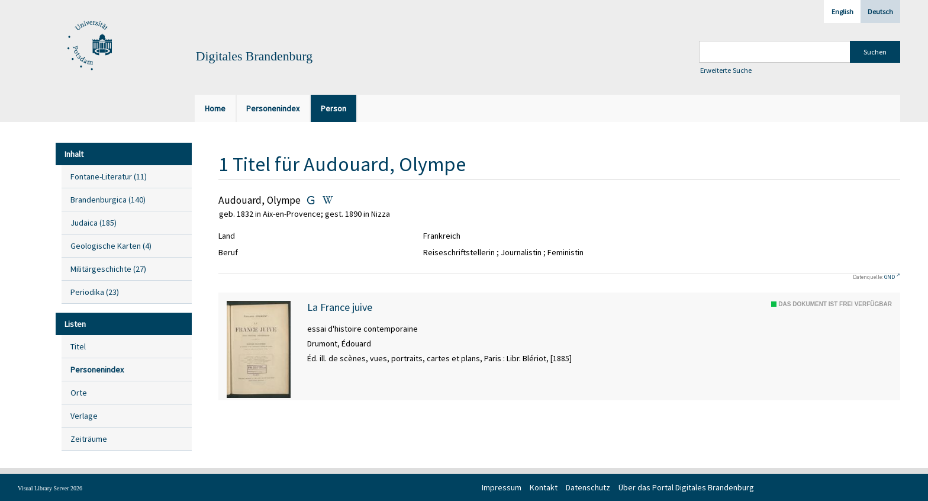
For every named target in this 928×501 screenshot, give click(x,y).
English (842, 11)
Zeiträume (88, 438)
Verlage (84, 415)
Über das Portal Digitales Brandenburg (686, 487)
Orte (78, 392)
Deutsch (880, 11)
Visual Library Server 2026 (50, 488)
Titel (78, 346)
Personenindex (97, 369)
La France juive (339, 307)
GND (889, 277)
